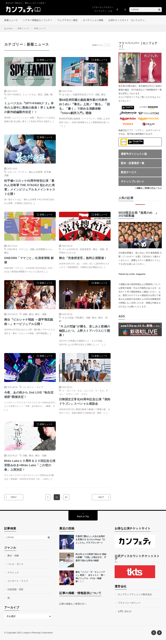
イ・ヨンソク (69, 390)
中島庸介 (79, 317)
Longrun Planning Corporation (38, 632)
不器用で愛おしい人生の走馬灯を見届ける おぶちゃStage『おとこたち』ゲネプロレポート (90, 539)
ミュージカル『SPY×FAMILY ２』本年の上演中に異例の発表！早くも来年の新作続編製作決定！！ (29, 108)
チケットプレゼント (132, 181)
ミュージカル (29, 94)
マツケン (22, 172)
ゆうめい (66, 94)
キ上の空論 (67, 317)
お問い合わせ (124, 611)
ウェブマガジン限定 (67, 20)
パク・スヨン (81, 394)
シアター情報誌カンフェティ (37, 20)
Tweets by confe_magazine (132, 274)
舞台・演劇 (98, 249)
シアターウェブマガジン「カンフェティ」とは (102, 9)
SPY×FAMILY (14, 94)
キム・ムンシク (85, 390)
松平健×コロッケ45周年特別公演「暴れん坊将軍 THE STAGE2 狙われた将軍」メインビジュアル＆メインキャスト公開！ (29, 187)
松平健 (47, 172)
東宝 (40, 94)
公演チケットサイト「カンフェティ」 (127, 20)
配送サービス (128, 172)
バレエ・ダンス (15, 564)
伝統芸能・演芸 (15, 589)
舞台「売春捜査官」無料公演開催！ (83, 258)
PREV (14, 497)
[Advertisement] (85, 166)
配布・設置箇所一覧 (132, 163)
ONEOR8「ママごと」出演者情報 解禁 (29, 260)
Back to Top (83, 516)
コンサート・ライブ (33, 387)
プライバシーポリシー (129, 603)
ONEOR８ (12, 249)
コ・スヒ (99, 390)
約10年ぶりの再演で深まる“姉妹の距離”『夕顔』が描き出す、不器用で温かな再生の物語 (91, 557)
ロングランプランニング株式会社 (135, 594)
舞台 (103, 94)
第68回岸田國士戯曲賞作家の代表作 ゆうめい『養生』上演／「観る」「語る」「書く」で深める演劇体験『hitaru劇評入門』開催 (84, 106)
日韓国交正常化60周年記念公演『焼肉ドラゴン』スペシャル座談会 (84, 401)
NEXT (101, 497)
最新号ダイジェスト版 (134, 153)
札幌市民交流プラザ (83, 94)
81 (66, 497)
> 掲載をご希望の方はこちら (148, 188)
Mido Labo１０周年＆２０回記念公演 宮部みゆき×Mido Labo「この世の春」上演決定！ (30, 465)
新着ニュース (11, 20)
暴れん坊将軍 (35, 172)
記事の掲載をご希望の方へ (73, 603)
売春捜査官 (85, 249)
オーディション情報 (93, 20)
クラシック (13, 572)
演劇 (46, 94)
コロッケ (11, 172)
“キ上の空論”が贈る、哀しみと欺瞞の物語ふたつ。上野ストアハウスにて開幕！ (84, 331)
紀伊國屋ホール (44, 249)
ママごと (23, 249)
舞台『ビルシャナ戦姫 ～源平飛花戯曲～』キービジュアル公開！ (28, 322)
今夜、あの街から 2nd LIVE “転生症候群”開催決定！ (29, 395)
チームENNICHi (70, 249)
